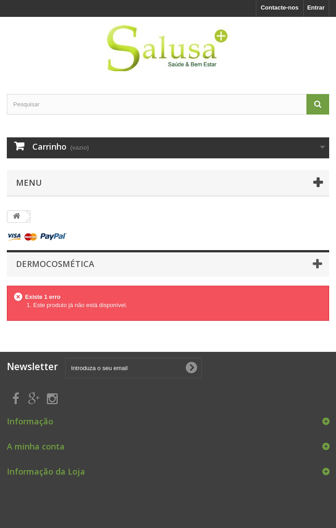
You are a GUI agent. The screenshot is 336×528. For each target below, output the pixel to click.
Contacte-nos (280, 7)
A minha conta (36, 446)
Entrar (316, 7)
